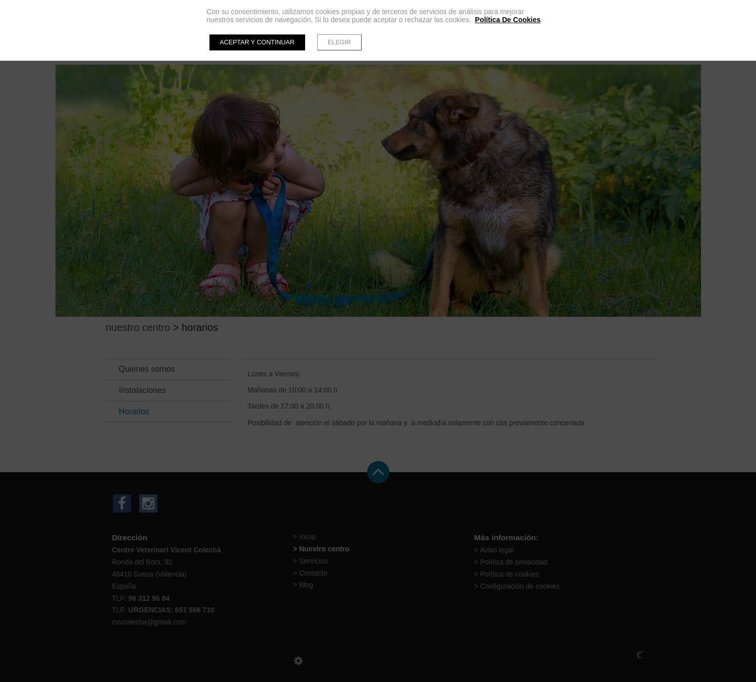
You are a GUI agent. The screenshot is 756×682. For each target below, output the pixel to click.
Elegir (339, 42)
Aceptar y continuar (257, 42)
